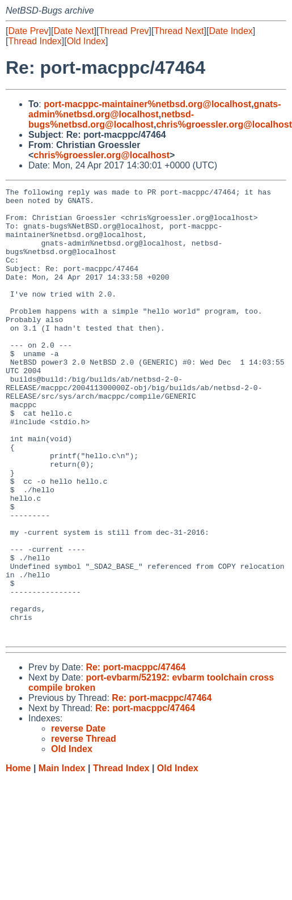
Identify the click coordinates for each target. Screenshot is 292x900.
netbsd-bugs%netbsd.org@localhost (111, 119)
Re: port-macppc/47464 (135, 757)
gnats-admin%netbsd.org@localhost (154, 109)
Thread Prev (124, 31)
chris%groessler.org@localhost (101, 155)
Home (18, 858)
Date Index (230, 31)
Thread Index (34, 41)
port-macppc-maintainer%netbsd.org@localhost (147, 104)
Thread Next (179, 31)
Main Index (62, 858)
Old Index (86, 41)
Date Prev (28, 31)
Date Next (73, 31)
